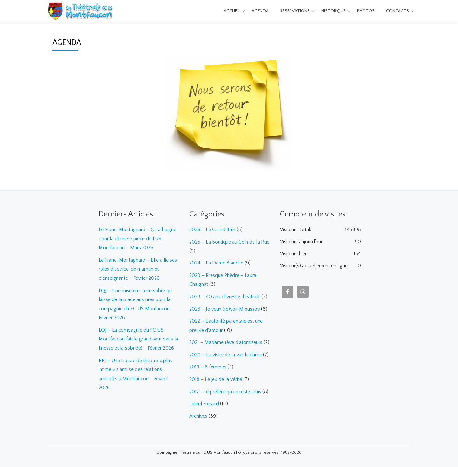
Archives (198, 413)
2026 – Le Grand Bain (212, 229)
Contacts (397, 11)
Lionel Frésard (204, 401)
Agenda (260, 11)
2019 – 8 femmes (207, 365)
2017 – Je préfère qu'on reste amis (225, 389)
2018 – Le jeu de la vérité (215, 377)
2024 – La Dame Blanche (216, 262)
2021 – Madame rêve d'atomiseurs (225, 341)
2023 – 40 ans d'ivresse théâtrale (224, 296)
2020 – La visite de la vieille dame (225, 353)
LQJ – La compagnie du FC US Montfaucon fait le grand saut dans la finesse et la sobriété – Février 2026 (138, 337)
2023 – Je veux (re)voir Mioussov (224, 308)
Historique (333, 11)
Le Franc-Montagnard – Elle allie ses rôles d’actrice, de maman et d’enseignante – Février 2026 (138, 268)
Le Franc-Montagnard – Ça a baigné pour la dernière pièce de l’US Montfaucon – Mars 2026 (137, 238)
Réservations (295, 11)
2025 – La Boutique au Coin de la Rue (229, 241)
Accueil (232, 11)
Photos (366, 11)
